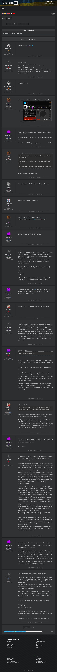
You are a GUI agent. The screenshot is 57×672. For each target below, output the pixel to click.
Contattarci (9, 659)
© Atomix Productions (28, 670)
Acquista (9, 642)
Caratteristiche (10, 644)
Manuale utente (39, 642)
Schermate (9, 647)
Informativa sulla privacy (13, 662)
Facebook (38, 658)
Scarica (9, 641)
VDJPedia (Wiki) (39, 645)
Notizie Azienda (11, 658)
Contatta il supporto (40, 641)
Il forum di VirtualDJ (9, 33)
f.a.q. (37, 644)
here (35, 289)
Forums (37, 647)
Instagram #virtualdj (41, 661)
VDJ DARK (30, 45)
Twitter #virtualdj (40, 662)
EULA (8, 664)
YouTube (38, 659)
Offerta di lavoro (11, 661)
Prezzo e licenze (11, 645)
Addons (19, 33)
